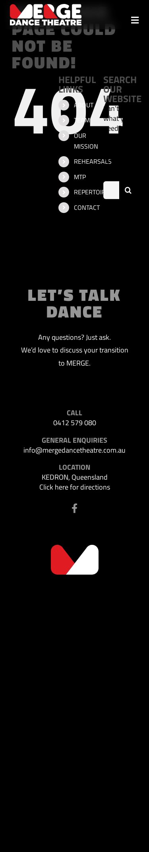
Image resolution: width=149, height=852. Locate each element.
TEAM (82, 120)
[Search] (128, 190)
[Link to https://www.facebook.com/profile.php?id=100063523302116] (74, 508)
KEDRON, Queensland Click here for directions (74, 482)
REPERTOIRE (91, 192)
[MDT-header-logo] (45, 7)
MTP (80, 177)
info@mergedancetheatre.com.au (74, 450)
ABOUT (83, 105)
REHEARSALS (93, 161)
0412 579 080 (74, 422)
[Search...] (111, 190)
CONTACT (87, 207)
